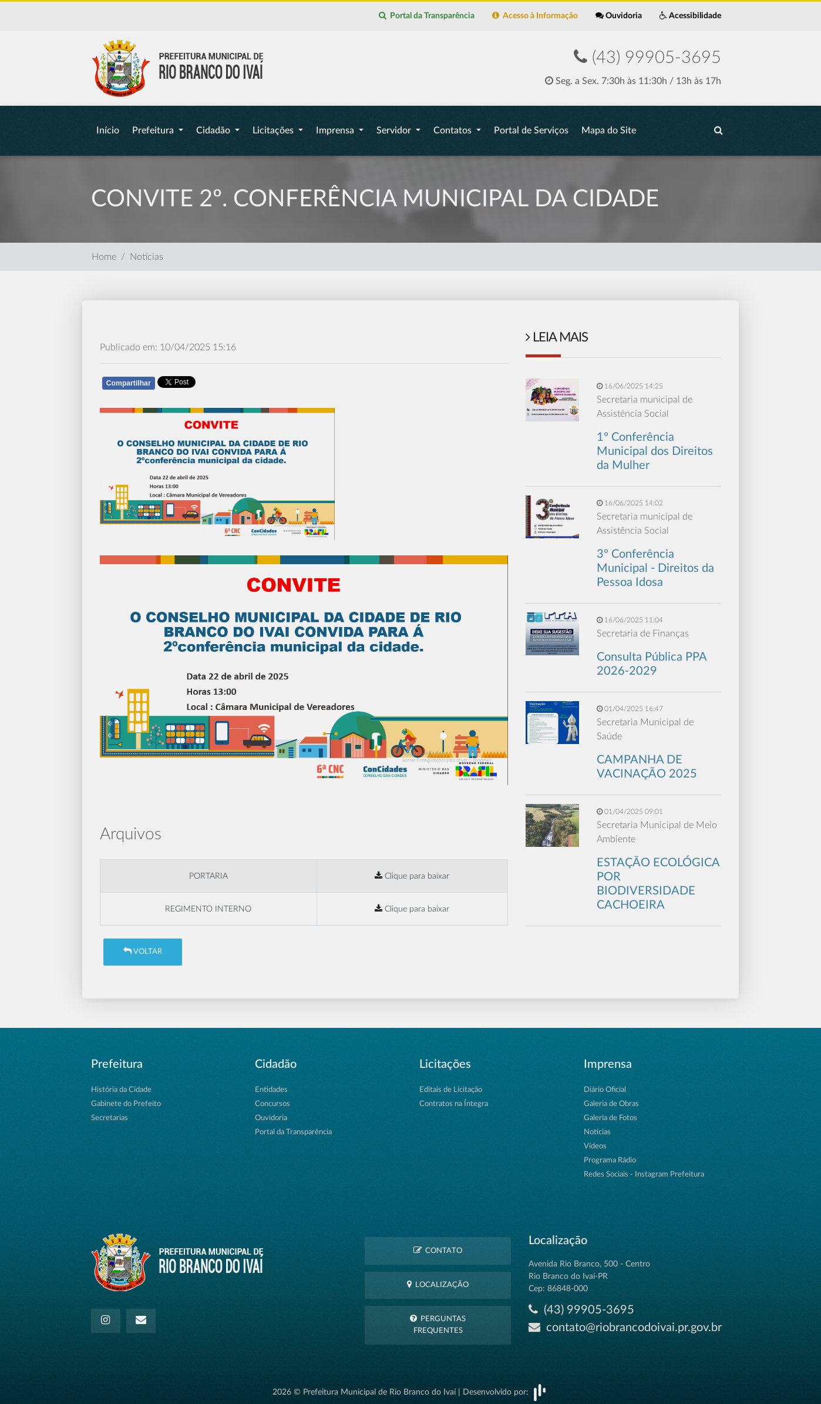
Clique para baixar (412, 870)
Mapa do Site (608, 127)
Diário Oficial (605, 1084)
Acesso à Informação (535, 15)
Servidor (394, 127)
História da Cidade (121, 1084)
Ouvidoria (618, 15)
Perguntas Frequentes (438, 1318)
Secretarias (109, 1112)
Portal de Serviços (531, 127)
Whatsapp (236, 379)
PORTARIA (208, 870)
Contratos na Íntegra (453, 1098)
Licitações (274, 127)
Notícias (146, 251)
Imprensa (336, 127)
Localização (438, 1278)
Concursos (272, 1098)
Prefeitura (154, 127)
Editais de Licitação (450, 1084)
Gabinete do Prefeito (126, 1098)
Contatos (453, 127)
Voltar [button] (142, 945)
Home (104, 251)
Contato (437, 1244)
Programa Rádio (610, 1154)
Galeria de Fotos (610, 1112)
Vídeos (595, 1140)
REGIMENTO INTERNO (208, 903)
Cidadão (214, 127)
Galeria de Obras (611, 1098)
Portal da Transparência (427, 15)
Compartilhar (128, 377)
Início (107, 127)
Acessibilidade (690, 15)
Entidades (271, 1084)
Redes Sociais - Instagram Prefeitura (644, 1168)
